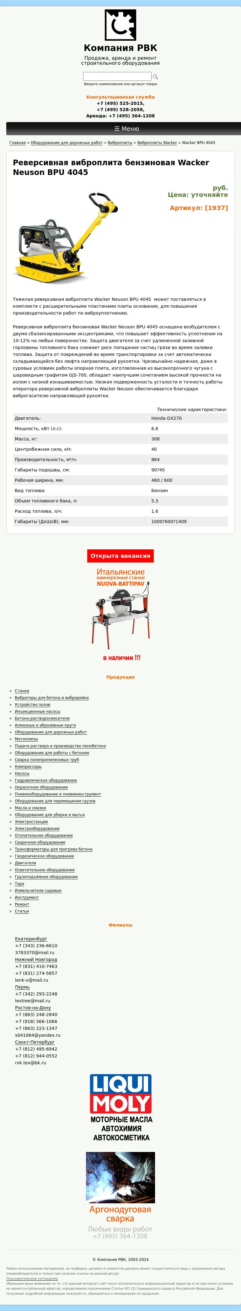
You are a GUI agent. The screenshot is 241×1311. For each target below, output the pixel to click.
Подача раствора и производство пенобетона (60, 746)
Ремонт (22, 904)
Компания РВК (121, 48)
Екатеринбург (31, 938)
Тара (19, 884)
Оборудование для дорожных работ (51, 732)
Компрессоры (28, 766)
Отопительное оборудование (44, 835)
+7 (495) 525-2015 (120, 103)
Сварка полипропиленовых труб (47, 760)
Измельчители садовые (38, 890)
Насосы (22, 773)
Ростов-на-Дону (33, 1007)
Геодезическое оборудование (44, 856)
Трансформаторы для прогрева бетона (53, 849)
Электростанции (31, 822)
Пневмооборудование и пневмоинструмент (58, 794)
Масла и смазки (30, 808)
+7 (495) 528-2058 (120, 109)
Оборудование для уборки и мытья (50, 815)
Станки (22, 691)
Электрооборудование (37, 828)
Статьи (22, 911)
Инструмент (27, 897)
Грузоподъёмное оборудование (46, 877)
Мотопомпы (26, 739)
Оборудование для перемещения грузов (55, 801)
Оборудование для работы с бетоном (52, 753)
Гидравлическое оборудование (46, 780)
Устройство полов (32, 704)
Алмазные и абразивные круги (45, 725)
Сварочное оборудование (40, 842)
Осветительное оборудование (45, 870)
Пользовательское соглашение (32, 1278)
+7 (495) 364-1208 (131, 115)
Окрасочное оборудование (41, 787)
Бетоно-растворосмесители (42, 718)
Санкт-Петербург (35, 1042)
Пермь (22, 987)
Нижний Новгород (36, 959)
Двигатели (25, 863)
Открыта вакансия (120, 556)
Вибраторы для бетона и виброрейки (51, 698)
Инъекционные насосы (37, 711)
